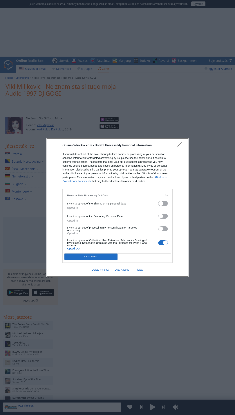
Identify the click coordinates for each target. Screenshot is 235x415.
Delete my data (100, 269)
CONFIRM (91, 256)
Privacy (139, 269)
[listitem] (117, 195)
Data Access (122, 269)
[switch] (163, 203)
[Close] (181, 145)
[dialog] (117, 207)
